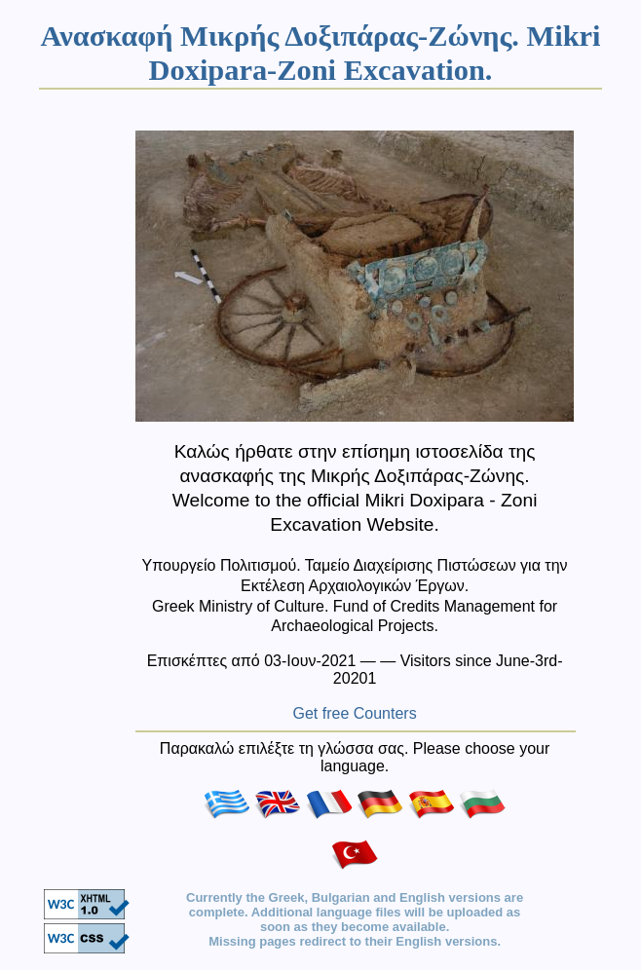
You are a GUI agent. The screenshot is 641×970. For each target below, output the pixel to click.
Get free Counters (355, 713)
